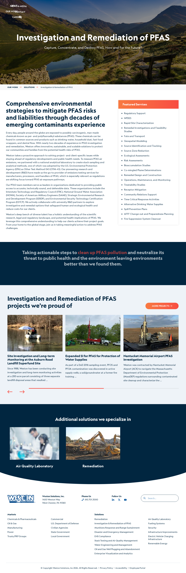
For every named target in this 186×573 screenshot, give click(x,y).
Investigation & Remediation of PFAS (112, 523)
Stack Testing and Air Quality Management (116, 540)
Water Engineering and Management (113, 544)
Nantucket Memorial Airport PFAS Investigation (148, 357)
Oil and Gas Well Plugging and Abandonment (117, 549)
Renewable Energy (157, 543)
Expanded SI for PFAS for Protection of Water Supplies (92, 357)
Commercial (57, 519)
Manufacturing (14, 527)
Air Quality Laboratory (34, 466)
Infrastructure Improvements (162, 532)
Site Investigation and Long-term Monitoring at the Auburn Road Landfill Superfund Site (31, 359)
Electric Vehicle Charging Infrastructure (160, 537)
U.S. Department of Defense (65, 523)
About (23, 7)
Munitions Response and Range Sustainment (117, 527)
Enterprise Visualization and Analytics (113, 553)
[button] (165, 7)
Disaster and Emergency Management (113, 532)
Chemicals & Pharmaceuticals (21, 519)
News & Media (129, 7)
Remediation (93, 466)
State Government (60, 532)
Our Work (41, 7)
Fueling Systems (156, 523)
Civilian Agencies (59, 527)
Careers (61, 7)
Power (10, 532)
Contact (150, 7)
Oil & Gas (12, 523)
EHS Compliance (102, 536)
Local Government (60, 536)
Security (152, 527)
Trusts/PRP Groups (16, 536)
